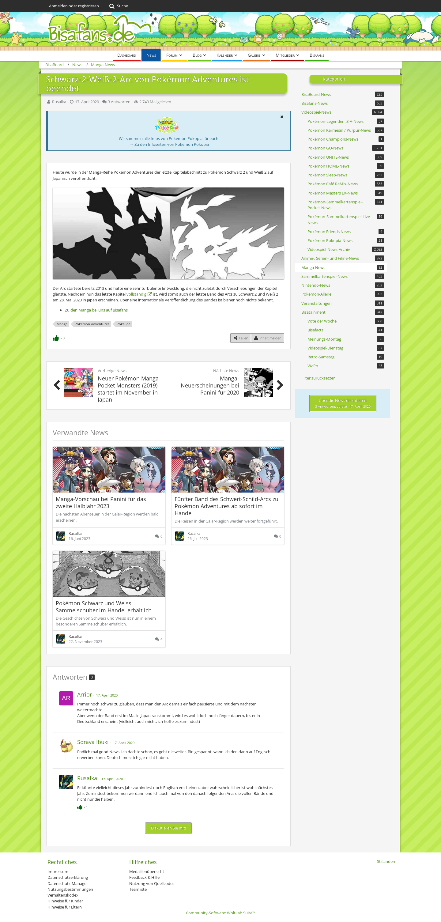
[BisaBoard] (220, 31)
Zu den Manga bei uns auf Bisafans (96, 310)
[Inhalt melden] (267, 338)
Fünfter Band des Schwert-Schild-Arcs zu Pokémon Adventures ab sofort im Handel (226, 506)
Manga (62, 324)
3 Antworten (119, 101)
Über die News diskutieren (343, 403)
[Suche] (118, 6)
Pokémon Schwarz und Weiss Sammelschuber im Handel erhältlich (104, 606)
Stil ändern (387, 861)
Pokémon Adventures (92, 324)
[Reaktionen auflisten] (59, 338)
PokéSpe (123, 324)
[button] (281, 116)
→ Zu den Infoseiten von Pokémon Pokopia (169, 144)
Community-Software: (220, 913)
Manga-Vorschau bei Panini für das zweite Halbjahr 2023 (101, 502)
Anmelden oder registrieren (74, 6)
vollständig (136, 294)
